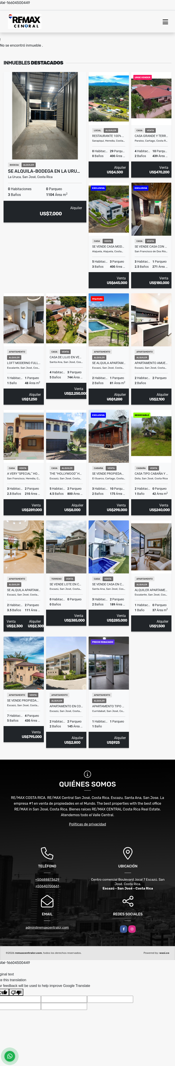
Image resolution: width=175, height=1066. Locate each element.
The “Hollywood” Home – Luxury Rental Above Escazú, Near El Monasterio (66, 473)
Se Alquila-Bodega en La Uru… (44, 171)
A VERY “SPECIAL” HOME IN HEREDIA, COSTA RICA (23, 473)
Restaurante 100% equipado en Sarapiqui (108, 136)
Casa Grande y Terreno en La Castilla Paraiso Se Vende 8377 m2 (151, 136)
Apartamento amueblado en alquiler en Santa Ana (151, 363)
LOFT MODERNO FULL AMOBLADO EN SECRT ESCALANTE (23, 363)
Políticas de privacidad (87, 824)
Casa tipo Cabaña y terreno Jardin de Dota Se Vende (151, 473)
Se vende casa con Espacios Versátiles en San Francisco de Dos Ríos (151, 246)
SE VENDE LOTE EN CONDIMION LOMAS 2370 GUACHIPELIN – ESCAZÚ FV (66, 584)
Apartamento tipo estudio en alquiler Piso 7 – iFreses (108, 706)
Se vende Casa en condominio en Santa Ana (108, 584)
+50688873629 (47, 880)
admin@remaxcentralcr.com (47, 927)
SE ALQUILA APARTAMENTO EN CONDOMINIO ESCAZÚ (108, 363)
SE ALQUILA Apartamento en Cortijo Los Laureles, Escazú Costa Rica (23, 590)
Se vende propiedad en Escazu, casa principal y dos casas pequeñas (23, 700)
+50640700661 (47, 886)
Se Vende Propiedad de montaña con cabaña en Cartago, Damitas (108, 473)
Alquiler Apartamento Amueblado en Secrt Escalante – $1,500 (151, 590)
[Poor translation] (16, 992)
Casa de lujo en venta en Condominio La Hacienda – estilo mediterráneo (66, 357)
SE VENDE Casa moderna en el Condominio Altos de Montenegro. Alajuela (108, 246)
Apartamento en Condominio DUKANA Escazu (66, 706)
